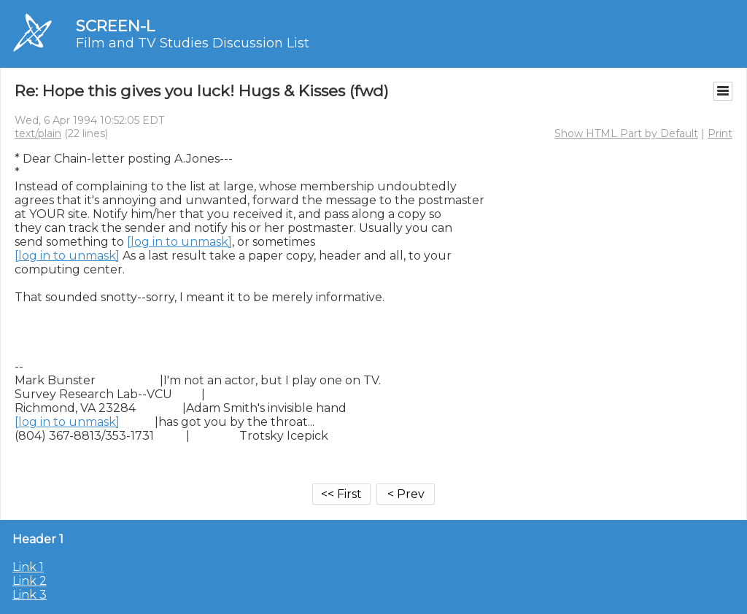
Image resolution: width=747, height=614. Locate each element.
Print (720, 133)
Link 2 (29, 581)
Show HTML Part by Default (626, 133)
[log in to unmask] (179, 242)
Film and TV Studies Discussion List (192, 43)
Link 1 (28, 567)
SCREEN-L (115, 26)
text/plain (38, 133)
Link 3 (29, 595)
